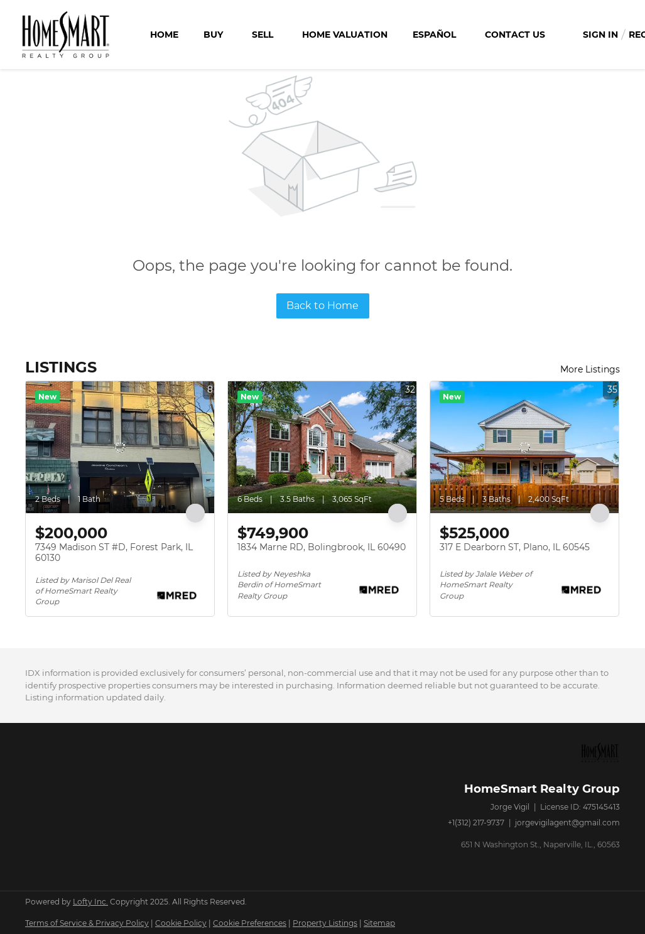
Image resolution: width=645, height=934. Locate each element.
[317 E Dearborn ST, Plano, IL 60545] (524, 447)
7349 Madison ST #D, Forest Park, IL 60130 (114, 552)
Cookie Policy (181, 923)
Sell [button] (262, 34)
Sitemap (379, 923)
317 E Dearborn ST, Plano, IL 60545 (515, 547)
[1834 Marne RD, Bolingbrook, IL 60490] (322, 447)
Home (164, 34)
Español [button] (434, 34)
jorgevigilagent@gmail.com (567, 822)
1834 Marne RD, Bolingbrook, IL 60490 (321, 547)
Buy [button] (213, 34)
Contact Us (515, 34)
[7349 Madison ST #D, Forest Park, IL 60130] (120, 447)
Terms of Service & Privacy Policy (87, 923)
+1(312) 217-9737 (476, 822)
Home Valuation (345, 34)
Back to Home (322, 306)
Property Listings (325, 923)
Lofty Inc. (90, 901)
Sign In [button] (600, 34)
